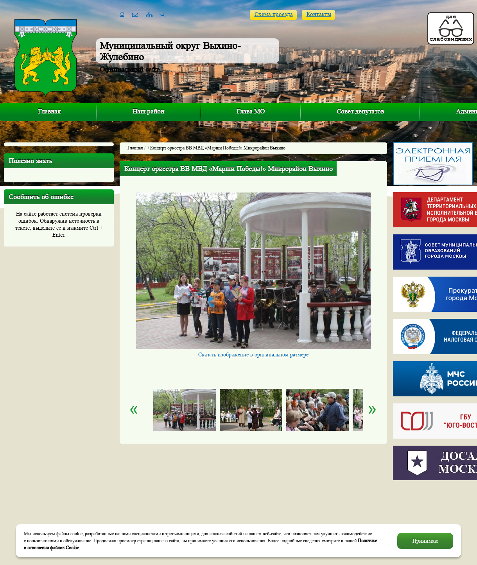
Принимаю (425, 541)
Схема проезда (274, 14)
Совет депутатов (360, 111)
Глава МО (251, 111)
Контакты (319, 14)
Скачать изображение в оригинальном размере (253, 354)
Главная (49, 111)
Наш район (148, 111)
